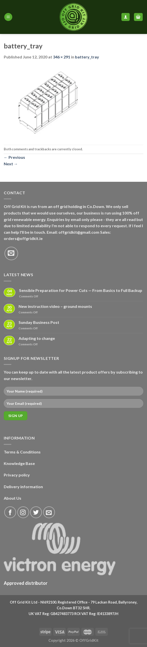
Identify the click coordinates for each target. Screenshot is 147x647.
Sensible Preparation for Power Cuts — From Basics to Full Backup (80, 290)
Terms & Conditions (22, 451)
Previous (14, 157)
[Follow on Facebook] (10, 512)
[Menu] (8, 17)
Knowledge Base (19, 463)
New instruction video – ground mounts (55, 306)
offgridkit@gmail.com (78, 232)
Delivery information (23, 486)
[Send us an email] (11, 253)
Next (11, 163)
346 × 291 (61, 56)
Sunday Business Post (39, 322)
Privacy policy (17, 474)
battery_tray (87, 56)
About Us (12, 498)
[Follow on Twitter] (36, 512)
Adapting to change (37, 338)
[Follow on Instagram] (23, 512)
